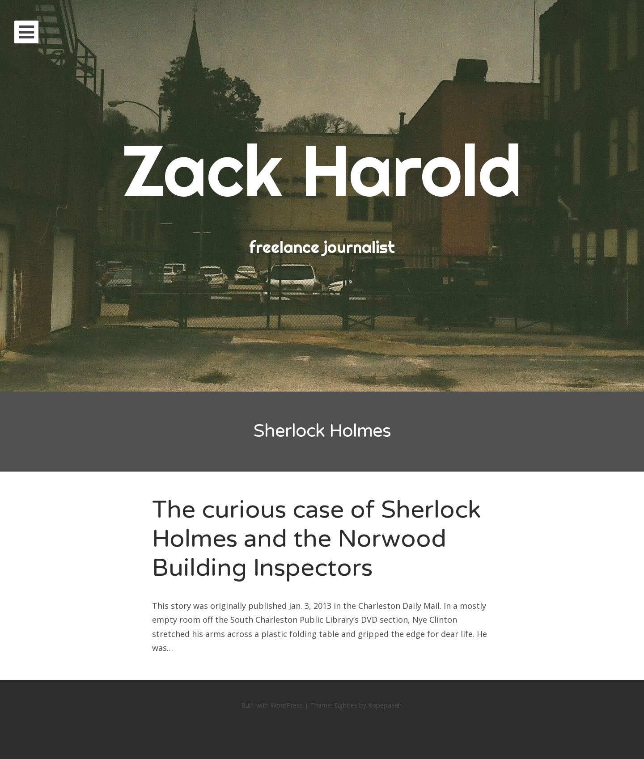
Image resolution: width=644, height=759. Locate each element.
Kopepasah (385, 705)
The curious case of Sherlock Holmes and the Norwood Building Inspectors (316, 538)
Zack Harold (322, 169)
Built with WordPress (272, 705)
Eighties (345, 705)
